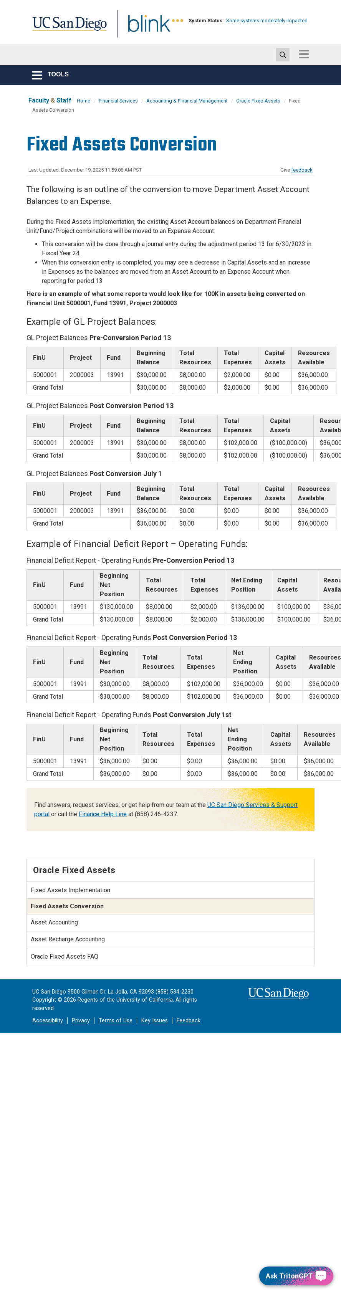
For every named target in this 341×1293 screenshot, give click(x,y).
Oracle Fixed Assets (258, 101)
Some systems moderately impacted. (267, 20)
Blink (142, 28)
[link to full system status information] (178, 20)
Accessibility (47, 1020)
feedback (302, 170)
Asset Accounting (54, 922)
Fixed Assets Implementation (70, 890)
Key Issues (154, 1020)
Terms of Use (115, 1020)
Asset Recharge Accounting (68, 939)
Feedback (188, 1020)
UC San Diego (66, 28)
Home (83, 101)
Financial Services (118, 101)
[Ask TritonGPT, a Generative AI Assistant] (296, 1276)
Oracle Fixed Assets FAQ (64, 956)
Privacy (81, 1020)
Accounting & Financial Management (187, 101)
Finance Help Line (103, 814)
